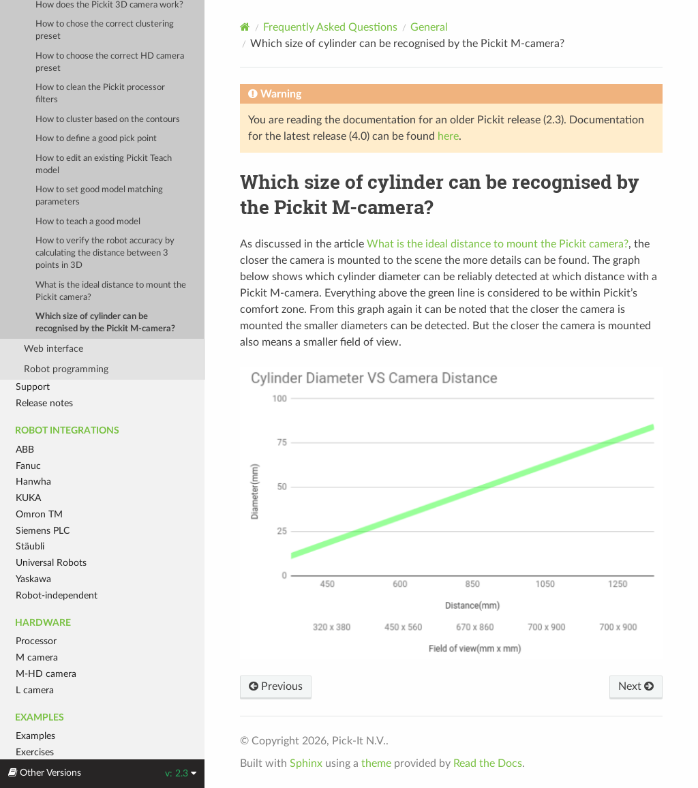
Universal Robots (51, 563)
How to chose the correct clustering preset (104, 30)
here (448, 136)
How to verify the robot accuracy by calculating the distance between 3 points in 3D (104, 253)
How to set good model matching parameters (99, 196)
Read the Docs (487, 763)
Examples (35, 736)
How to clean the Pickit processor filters (100, 93)
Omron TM (39, 514)
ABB (25, 449)
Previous (276, 686)
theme (376, 763)
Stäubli (30, 546)
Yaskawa (33, 579)
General (429, 27)
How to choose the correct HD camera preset (109, 62)
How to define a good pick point (96, 138)
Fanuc (28, 466)
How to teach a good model (87, 221)
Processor (36, 641)
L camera (35, 690)
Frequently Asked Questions (330, 27)
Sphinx (306, 763)
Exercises (35, 752)
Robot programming (66, 369)
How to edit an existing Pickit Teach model (103, 164)
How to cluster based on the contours (107, 119)
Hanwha (33, 481)
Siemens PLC (43, 531)
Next (636, 686)
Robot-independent (56, 595)
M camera (37, 657)
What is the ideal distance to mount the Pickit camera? (110, 291)
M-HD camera (46, 674)
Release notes (44, 403)
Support (33, 387)
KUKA (28, 498)
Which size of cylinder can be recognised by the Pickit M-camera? (105, 322)
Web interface (53, 349)
